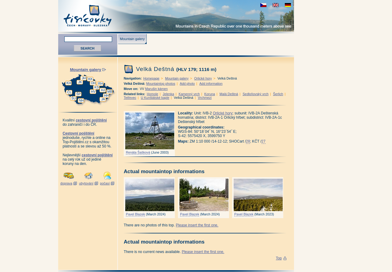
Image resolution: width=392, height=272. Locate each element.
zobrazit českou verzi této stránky (263, 5)
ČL (69, 92)
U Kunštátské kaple (155, 97)
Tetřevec (130, 97)
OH (93, 83)
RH (100, 83)
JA (103, 99)
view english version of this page (276, 5)
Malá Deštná (229, 94)
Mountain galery (132, 39)
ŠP (78, 94)
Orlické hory (203, 78)
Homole (152, 94)
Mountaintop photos (160, 83)
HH (106, 95)
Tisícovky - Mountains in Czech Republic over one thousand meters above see (176, 16)
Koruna (209, 94)
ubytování (86, 183)
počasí (105, 183)
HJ (103, 90)
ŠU (73, 98)
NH (81, 100)
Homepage (151, 78)
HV (93, 91)
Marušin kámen (156, 89)
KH (68, 83)
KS (96, 87)
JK (80, 82)
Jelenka (168, 94)
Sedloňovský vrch (256, 94)
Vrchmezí (205, 97)
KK (90, 79)
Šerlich (278, 94)
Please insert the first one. (197, 225)
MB (109, 91)
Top (279, 258)
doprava (66, 183)
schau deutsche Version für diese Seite (288, 5)
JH (84, 78)
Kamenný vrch (189, 94)
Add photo (187, 83)
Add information (211, 83)
